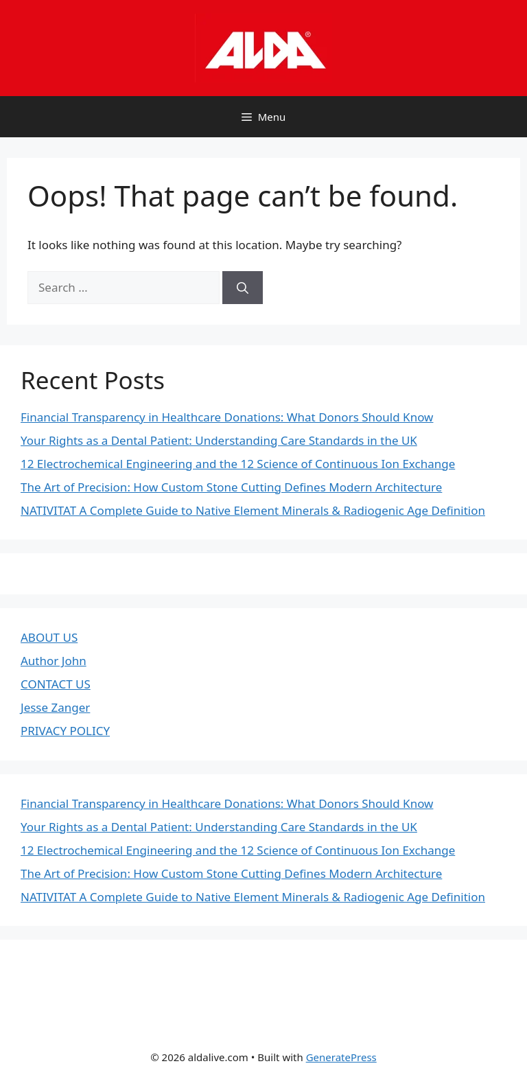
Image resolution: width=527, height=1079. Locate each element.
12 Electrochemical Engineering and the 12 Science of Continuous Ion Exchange (238, 464)
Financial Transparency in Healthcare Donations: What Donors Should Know (227, 417)
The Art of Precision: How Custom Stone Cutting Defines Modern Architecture (231, 487)
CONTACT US (56, 684)
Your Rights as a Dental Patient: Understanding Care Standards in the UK (219, 440)
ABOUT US (49, 637)
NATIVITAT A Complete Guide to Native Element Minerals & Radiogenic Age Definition (253, 510)
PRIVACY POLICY (65, 731)
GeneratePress (341, 1057)
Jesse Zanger (55, 707)
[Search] (242, 287)
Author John (53, 661)
